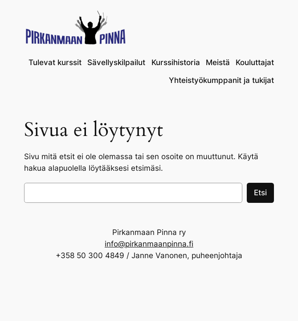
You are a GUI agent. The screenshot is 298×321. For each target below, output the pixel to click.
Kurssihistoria (175, 62)
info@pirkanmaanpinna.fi (149, 243)
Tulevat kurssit (55, 62)
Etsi (260, 192)
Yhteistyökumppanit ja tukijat (221, 80)
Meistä (218, 62)
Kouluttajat (255, 62)
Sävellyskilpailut (116, 62)
